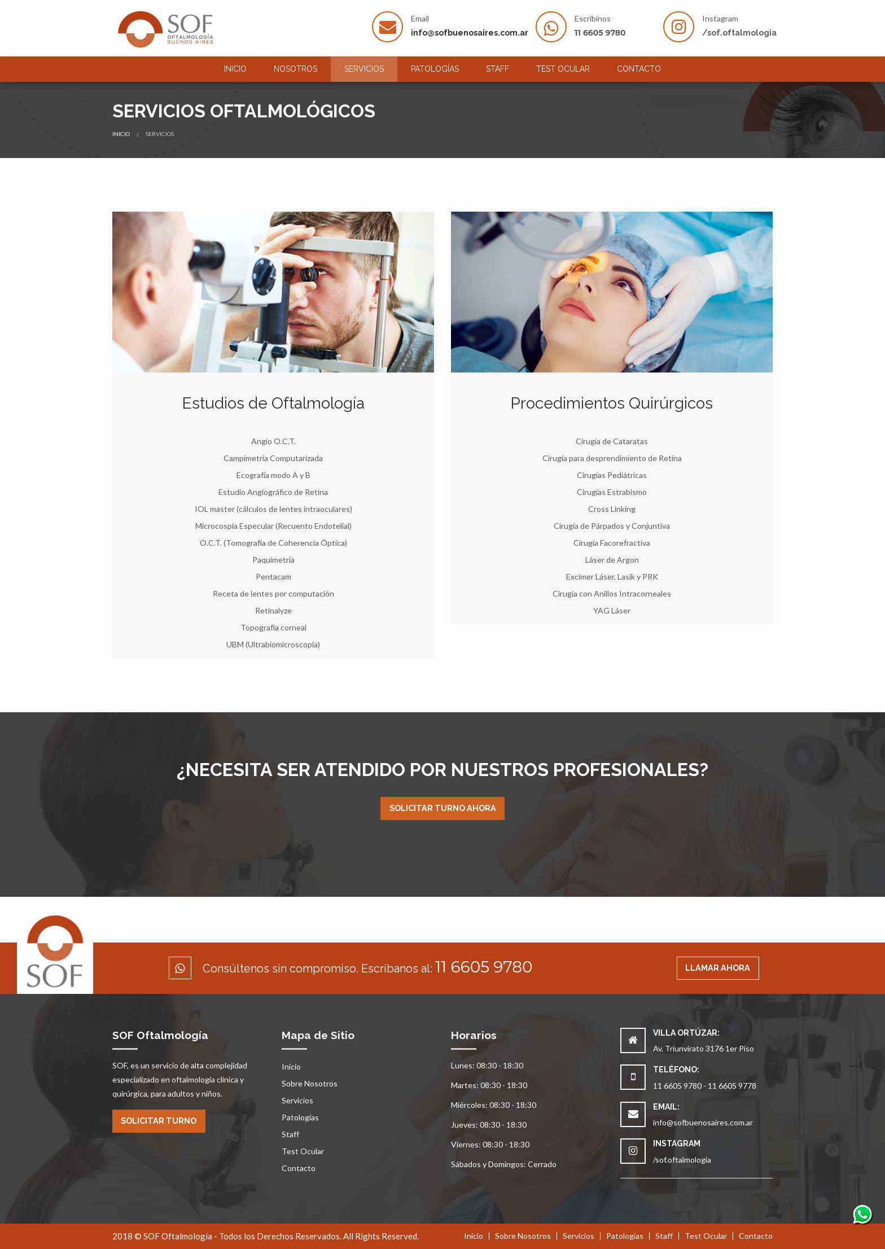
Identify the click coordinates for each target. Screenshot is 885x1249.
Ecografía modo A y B (273, 475)
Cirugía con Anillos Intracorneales (612, 593)
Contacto (639, 68)
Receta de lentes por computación (273, 593)
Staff (497, 68)
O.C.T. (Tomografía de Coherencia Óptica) (273, 542)
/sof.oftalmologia (739, 32)
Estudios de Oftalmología (273, 403)
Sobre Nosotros (310, 1083)
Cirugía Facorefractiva (611, 542)
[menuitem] (235, 69)
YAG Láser (611, 610)
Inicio (235, 68)
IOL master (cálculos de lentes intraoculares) (273, 509)
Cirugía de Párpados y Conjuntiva (612, 526)
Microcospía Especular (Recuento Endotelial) (273, 526)
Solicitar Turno (158, 1120)
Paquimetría (273, 559)
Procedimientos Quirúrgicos (612, 403)
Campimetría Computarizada (273, 458)
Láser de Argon (612, 559)
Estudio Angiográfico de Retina (273, 492)
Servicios (364, 68)
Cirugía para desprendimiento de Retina (612, 458)
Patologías (435, 68)
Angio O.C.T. (273, 441)
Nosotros (295, 68)
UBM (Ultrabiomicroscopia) (273, 644)
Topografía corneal (273, 627)
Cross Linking (612, 509)
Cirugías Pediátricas (612, 475)
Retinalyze (273, 610)
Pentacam (273, 576)
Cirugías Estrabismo (612, 492)
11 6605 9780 (600, 33)
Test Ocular (563, 68)
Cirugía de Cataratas (612, 441)
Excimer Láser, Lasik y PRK (612, 576)
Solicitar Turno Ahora (442, 808)
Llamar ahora (717, 967)
